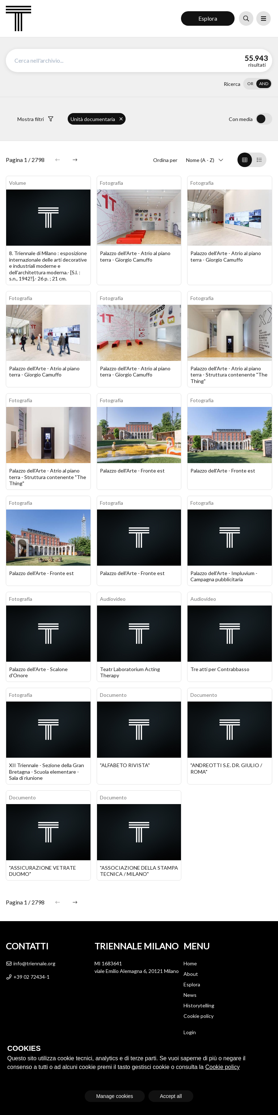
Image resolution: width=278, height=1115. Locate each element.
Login (190, 1032)
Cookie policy (199, 1016)
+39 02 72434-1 (28, 977)
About (191, 974)
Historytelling (199, 1005)
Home (190, 963)
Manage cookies (114, 1096)
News (190, 995)
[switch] (257, 84)
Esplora (207, 18)
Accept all (171, 1096)
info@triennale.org (30, 963)
